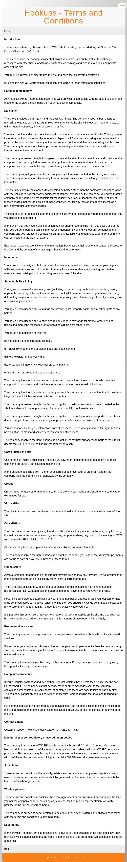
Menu (122, 5)
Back (7, 31)
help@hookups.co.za (65, 709)
